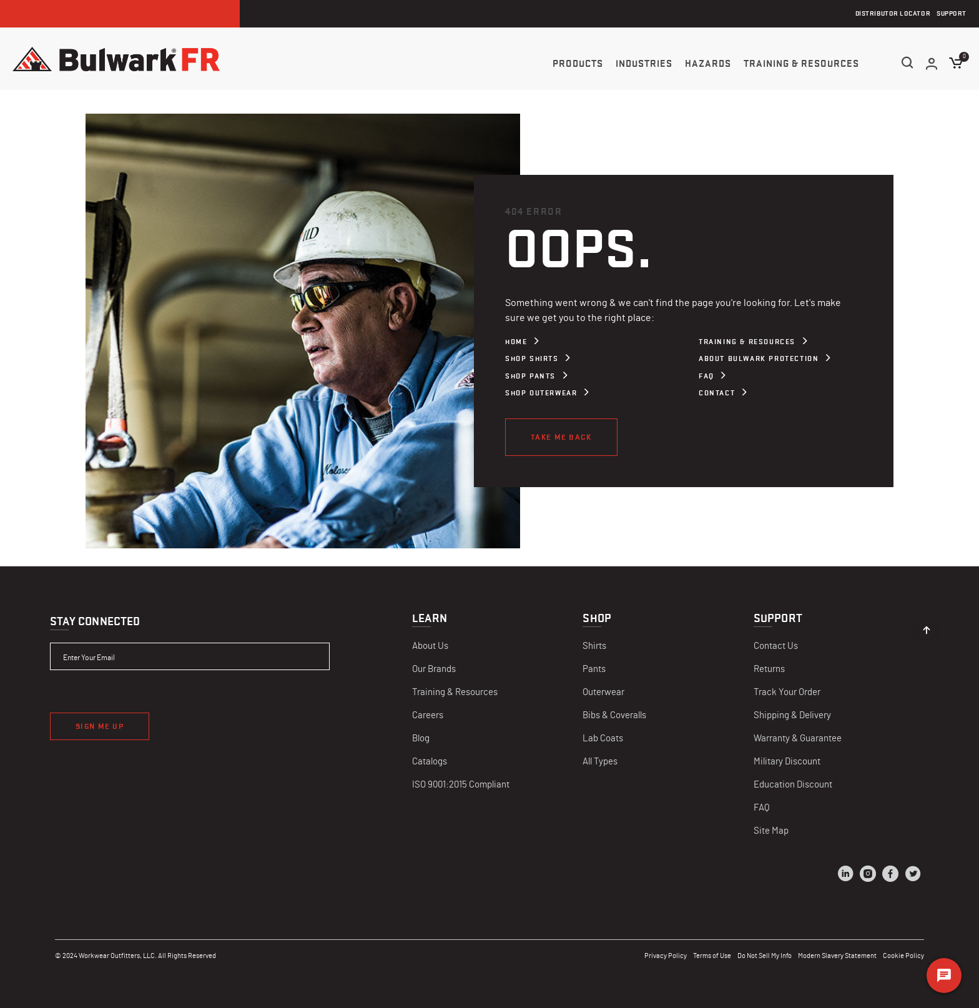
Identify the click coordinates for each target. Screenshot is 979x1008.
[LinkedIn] (845, 875)
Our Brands (434, 669)
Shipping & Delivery (792, 715)
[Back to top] (926, 627)
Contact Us (776, 646)
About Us (430, 646)
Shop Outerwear (541, 392)
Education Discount (793, 784)
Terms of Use (712, 955)
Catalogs (429, 761)
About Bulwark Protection (759, 358)
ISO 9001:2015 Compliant (460, 784)
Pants (594, 669)
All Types (600, 761)
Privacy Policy (665, 955)
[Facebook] (890, 875)
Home (516, 341)
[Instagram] (868, 875)
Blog (421, 738)
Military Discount (787, 761)
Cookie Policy (903, 955)
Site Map (771, 831)
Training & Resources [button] (801, 63)
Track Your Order (787, 692)
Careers (427, 715)
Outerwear (603, 692)
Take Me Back (561, 437)
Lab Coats (603, 738)
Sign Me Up (100, 726)
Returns (769, 669)
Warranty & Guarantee (798, 738)
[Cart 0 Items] (957, 63)
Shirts (594, 646)
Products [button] (578, 63)
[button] (932, 63)
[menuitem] (577, 63)
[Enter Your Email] (190, 656)
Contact (717, 392)
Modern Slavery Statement (837, 955)
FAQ (706, 376)
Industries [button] (644, 63)
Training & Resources (747, 341)
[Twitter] (913, 875)
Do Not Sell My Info (764, 955)
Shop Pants (530, 376)
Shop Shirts (532, 358)
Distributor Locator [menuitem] (892, 13)
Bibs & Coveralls (614, 715)
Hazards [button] (708, 63)
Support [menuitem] (952, 13)
